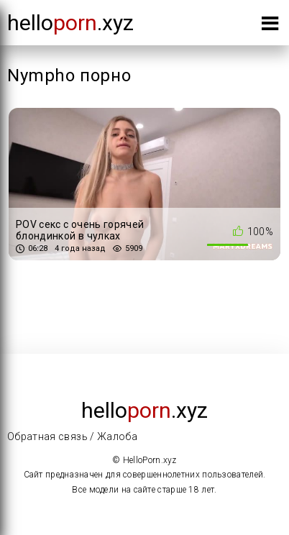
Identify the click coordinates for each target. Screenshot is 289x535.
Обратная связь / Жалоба (72, 436)
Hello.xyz (70, 22)
